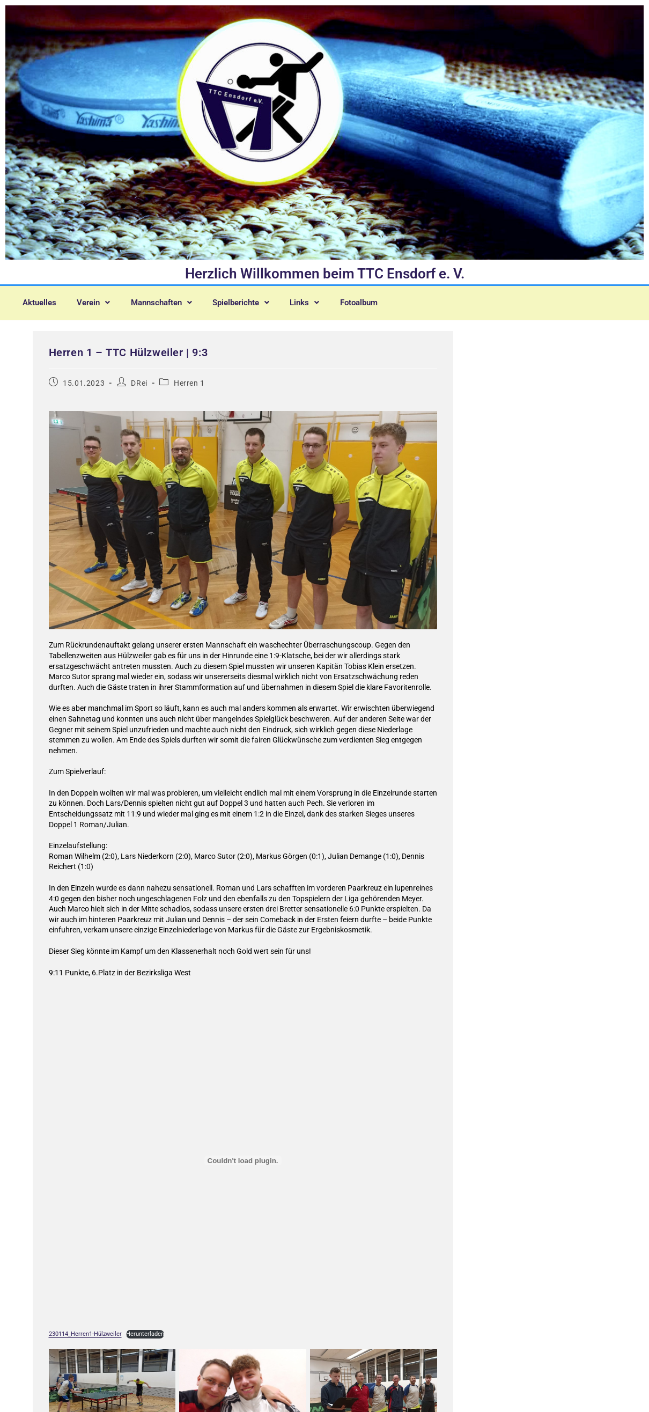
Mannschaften (173, 301)
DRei (139, 387)
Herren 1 (189, 387)
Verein (99, 301)
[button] (100, 301)
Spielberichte (259, 301)
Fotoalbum (44, 309)
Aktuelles (42, 301)
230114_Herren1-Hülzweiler (85, 1338)
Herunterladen (145, 1338)
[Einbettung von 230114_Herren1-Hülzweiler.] (243, 1165)
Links (327, 301)
